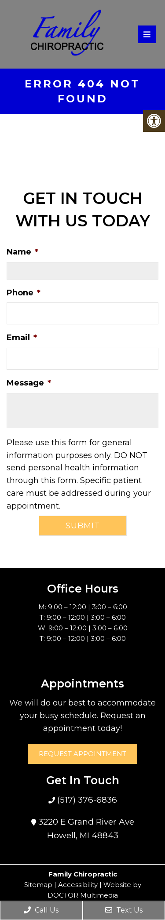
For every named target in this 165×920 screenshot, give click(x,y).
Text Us (124, 910)
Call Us (41, 910)
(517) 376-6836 (86, 800)
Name (22, 252)
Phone (23, 293)
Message (29, 383)
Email (22, 337)
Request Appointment (82, 753)
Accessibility (78, 884)
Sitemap (38, 884)
